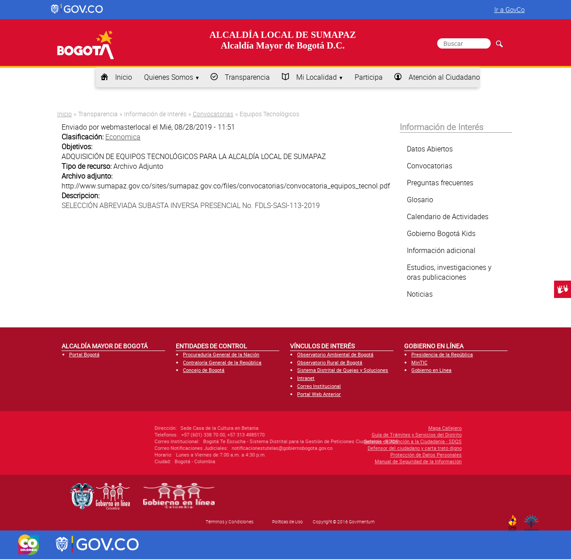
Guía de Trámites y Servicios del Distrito (367, 434)
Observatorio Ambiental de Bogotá (335, 354)
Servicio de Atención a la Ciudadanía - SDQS (363, 441)
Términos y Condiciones (229, 521)
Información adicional (441, 250)
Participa (369, 77)
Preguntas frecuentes (440, 183)
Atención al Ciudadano (444, 77)
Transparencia (247, 77)
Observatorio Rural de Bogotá (329, 362)
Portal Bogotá (84, 354)
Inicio (123, 77)
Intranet (305, 378)
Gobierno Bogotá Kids (441, 233)
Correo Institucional (319, 386)
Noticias (420, 294)
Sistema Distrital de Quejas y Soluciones (342, 370)
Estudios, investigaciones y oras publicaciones (449, 272)
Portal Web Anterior (319, 394)
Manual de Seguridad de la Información (368, 461)
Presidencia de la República (442, 354)
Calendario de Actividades (447, 216)
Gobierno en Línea (431, 370)
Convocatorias (213, 114)
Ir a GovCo (509, 9)
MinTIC (419, 362)
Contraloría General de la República (222, 362)
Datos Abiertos (430, 149)
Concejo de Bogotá (203, 370)
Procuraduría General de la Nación (221, 354)
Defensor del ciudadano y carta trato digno (365, 448)
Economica (123, 137)
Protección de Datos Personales (376, 454)
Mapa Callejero (395, 427)
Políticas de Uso (287, 521)
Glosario (420, 199)
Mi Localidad (316, 77)
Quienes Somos (168, 77)
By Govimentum (533, 520)
